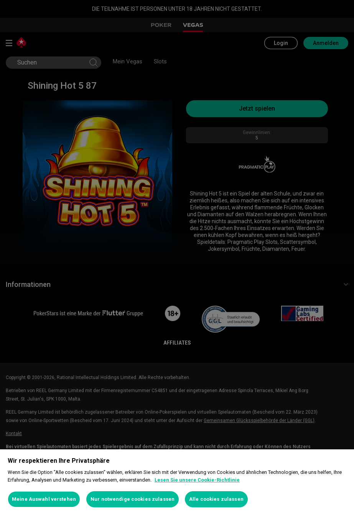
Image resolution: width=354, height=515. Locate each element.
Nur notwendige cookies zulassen (133, 499)
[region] (177, 482)
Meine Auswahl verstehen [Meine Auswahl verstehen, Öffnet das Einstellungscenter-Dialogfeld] (44, 499)
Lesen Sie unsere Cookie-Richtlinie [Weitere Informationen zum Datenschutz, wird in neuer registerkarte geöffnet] (197, 480)
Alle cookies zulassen (216, 499)
